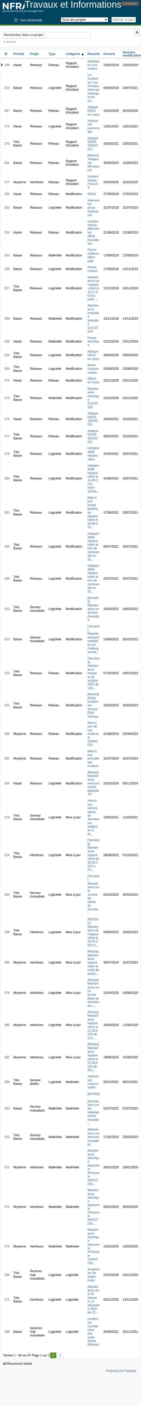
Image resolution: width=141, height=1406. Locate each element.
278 (7, 454)
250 (7, 194)
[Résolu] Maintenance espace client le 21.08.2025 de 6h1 (93, 1057)
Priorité (18, 54)
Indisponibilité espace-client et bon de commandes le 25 (93, 579)
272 (7, 1299)
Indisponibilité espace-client (93, 453)
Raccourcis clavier (17, 1363)
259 (7, 341)
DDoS (92, 194)
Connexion (130, 3)
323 (7, 639)
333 (7, 705)
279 (7, 817)
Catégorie (75, 54)
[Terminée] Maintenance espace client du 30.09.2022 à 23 (93, 855)
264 (7, 369)
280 (7, 478)
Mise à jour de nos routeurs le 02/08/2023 (93, 734)
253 (7, 88)
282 (7, 546)
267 (7, 111)
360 (7, 962)
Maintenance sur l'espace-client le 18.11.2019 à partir (93, 288)
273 (7, 398)
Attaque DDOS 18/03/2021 (93, 419)
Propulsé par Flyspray (121, 1371)
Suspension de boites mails (94, 1275)
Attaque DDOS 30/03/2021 (93, 436)
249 (7, 65)
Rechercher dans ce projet (23, 35)
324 (7, 855)
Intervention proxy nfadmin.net (94, 208)
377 (7, 182)
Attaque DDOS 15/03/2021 (93, 143)
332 (7, 1137)
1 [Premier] (53, 1355)
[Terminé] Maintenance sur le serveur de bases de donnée (93, 892)
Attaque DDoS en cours (93, 110)
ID (5, 54)
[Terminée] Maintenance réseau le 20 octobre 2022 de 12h (93, 673)
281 (7, 512)
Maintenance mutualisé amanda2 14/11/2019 (93, 318)
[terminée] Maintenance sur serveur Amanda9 (93, 609)
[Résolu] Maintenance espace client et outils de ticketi (93, 962)
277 (7, 436)
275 (7, 143)
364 (7, 783)
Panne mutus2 (93, 269)
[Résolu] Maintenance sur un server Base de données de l (93, 993)
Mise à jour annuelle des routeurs (93, 759)
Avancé (11, 42)
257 (7, 288)
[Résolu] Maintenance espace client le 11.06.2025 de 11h (93, 1025)
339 (7, 932)
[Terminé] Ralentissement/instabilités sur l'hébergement (93, 639)
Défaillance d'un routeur (94, 65)
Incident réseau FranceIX (93, 182)
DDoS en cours (93, 380)
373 (7, 1207)
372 (7, 1167)
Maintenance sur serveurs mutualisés (93, 1137)
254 (7, 232)
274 (7, 126)
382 (7, 1057)
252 (7, 207)
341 (7, 163)
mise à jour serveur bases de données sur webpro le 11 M (93, 817)
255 (7, 255)
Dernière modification (132, 54)
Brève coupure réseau (93, 368)
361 (7, 758)
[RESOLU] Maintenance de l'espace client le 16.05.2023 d (93, 932)
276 (7, 419)
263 (7, 355)
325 (7, 894)
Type (52, 54)
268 (7, 1275)
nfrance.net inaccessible (94, 126)
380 (7, 1025)
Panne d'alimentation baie (93, 255)
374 (7, 1246)
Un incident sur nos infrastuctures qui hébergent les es (93, 88)
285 (7, 1332)
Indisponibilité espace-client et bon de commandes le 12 (93, 546)
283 (7, 578)
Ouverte (109, 54)
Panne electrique (93, 341)
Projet (34, 54)
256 (7, 269)
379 (7, 993)
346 (7, 734)
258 (7, 318)
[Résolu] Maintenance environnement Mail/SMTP (93, 783)
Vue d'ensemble (31, 20)
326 (7, 673)
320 (7, 1108)
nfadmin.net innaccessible (93, 1082)
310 (7, 609)
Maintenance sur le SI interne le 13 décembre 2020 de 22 (94, 1300)
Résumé (94, 54)
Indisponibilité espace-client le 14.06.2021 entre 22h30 (93, 478)
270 (7, 380)
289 (7, 1082)
